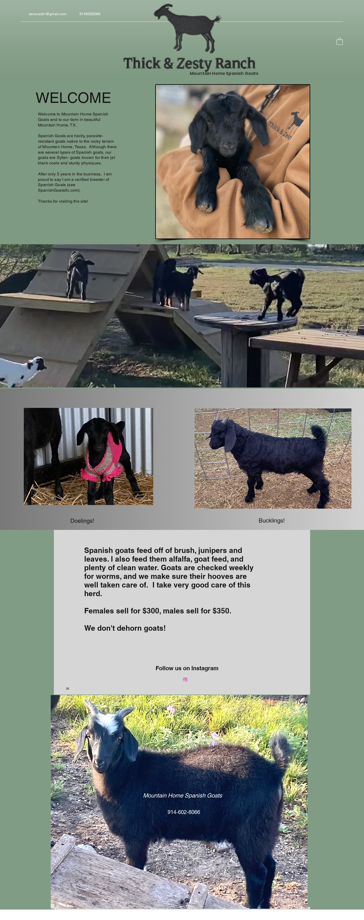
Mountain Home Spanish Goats (182, 795)
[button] (340, 41)
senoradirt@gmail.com (47, 14)
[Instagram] (185, 679)
